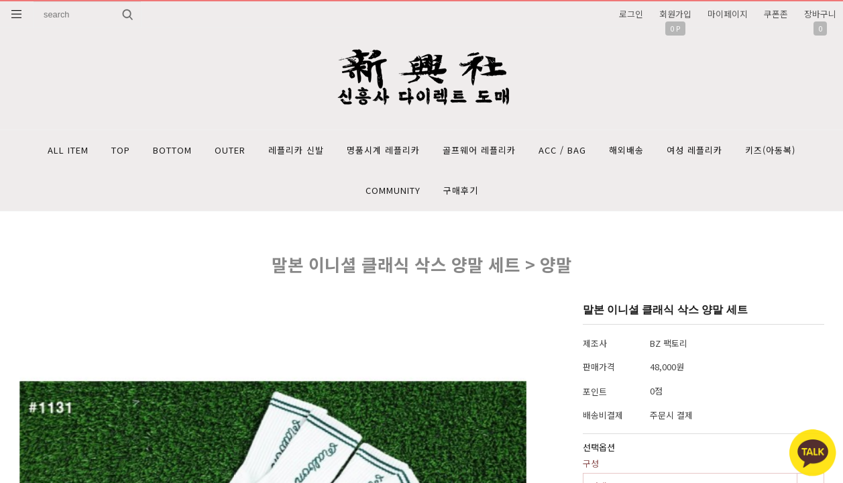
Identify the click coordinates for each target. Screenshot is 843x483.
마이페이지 (728, 13)
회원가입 (675, 13)
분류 (17, 14)
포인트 (595, 391)
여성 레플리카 (694, 150)
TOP (120, 150)
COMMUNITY (393, 190)
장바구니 (820, 13)
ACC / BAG (562, 150)
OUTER (230, 150)
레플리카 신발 (296, 150)
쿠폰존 (776, 13)
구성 (591, 463)
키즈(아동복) (770, 150)
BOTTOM (172, 150)
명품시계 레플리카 (383, 150)
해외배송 (626, 150)
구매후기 (460, 190)
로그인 (631, 13)
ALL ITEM (68, 150)
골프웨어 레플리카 (479, 150)
